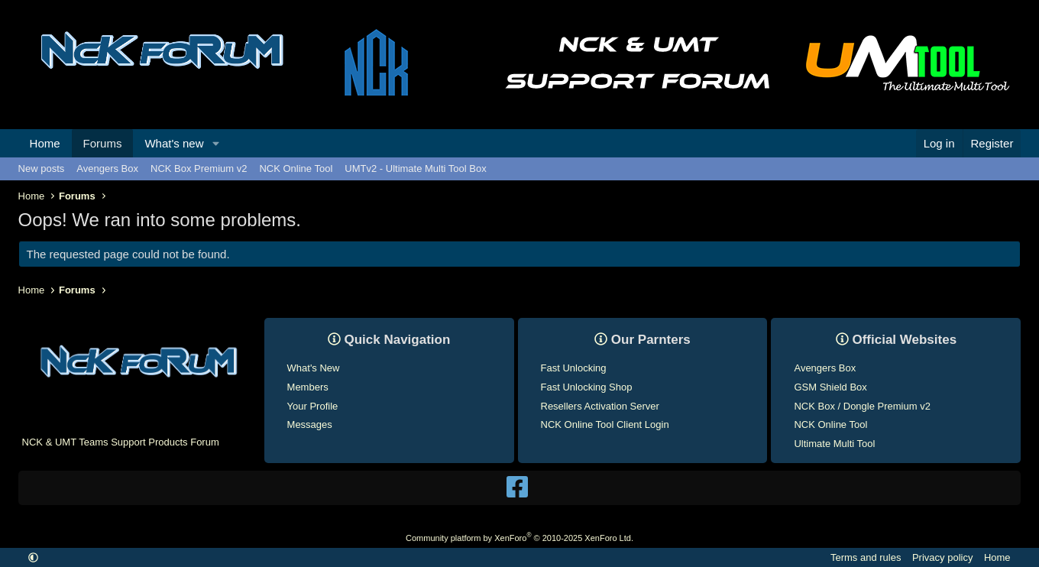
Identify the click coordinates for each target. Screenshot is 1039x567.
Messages (309, 424)
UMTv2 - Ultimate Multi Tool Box (415, 168)
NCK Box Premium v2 (199, 168)
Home (45, 143)
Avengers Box (107, 168)
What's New (313, 368)
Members (308, 387)
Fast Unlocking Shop (587, 387)
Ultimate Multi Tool (834, 443)
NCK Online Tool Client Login (605, 424)
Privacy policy (942, 557)
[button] (215, 143)
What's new (173, 143)
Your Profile (312, 406)
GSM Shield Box (830, 387)
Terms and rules (865, 557)
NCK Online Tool (295, 168)
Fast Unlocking (574, 368)
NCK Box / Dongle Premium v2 (862, 406)
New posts (41, 168)
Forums (102, 143)
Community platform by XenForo (519, 538)
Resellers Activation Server (600, 406)
